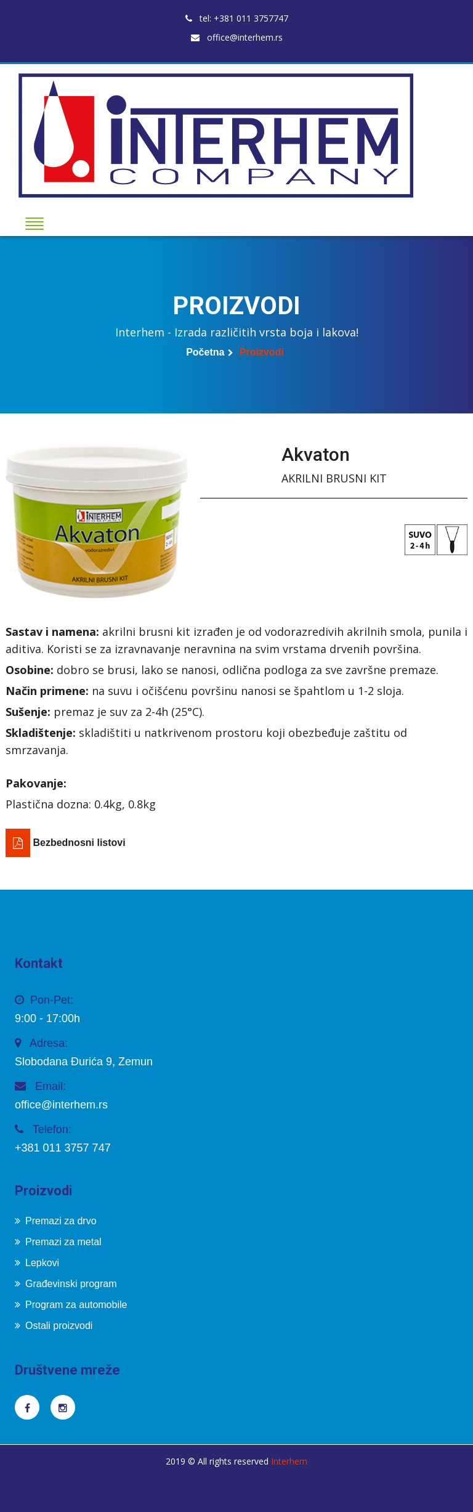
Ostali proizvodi (53, 1325)
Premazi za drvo (56, 1221)
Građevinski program (66, 1283)
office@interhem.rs (237, 37)
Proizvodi (262, 352)
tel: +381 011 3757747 (236, 18)
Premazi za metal (58, 1242)
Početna (205, 352)
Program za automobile (71, 1304)
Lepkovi (37, 1263)
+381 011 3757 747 (63, 1148)
